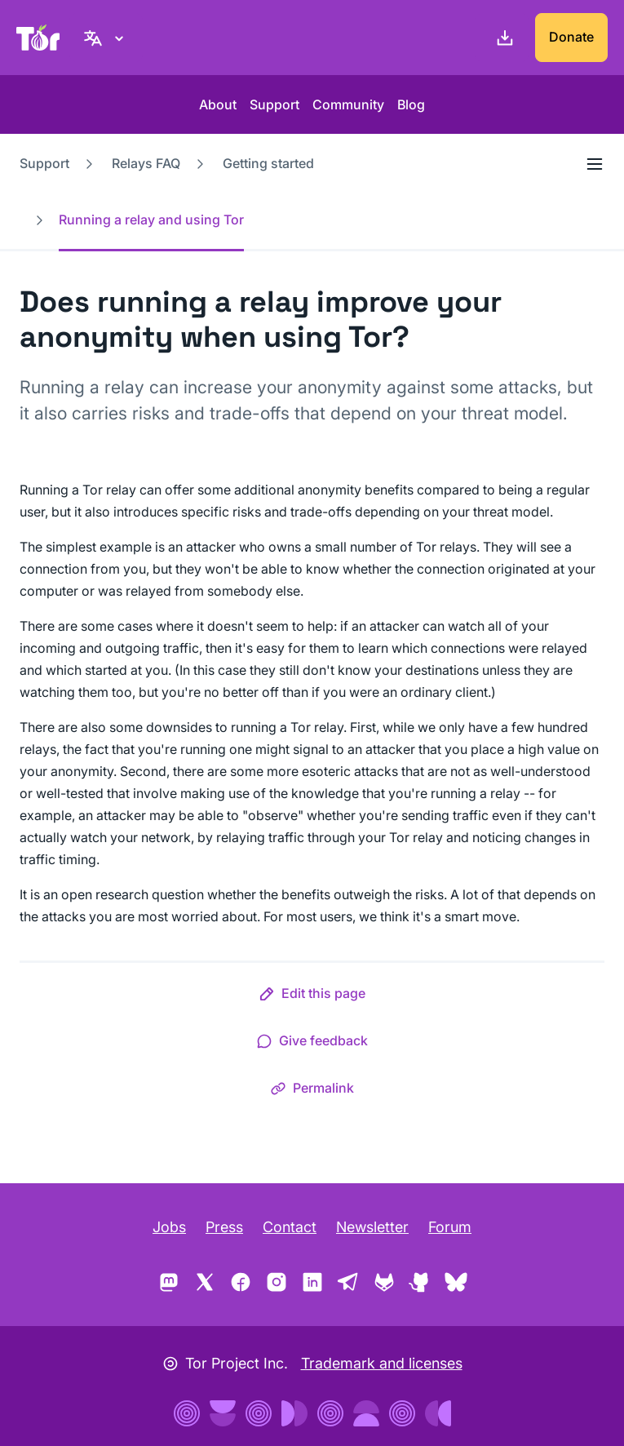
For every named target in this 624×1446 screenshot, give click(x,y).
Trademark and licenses (381, 1363)
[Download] (502, 37)
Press (224, 1226)
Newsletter (372, 1226)
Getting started (268, 163)
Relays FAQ (146, 163)
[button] (312, 996)
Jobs (169, 1226)
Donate (571, 37)
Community (348, 104)
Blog (411, 104)
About (218, 104)
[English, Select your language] (106, 37)
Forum (449, 1226)
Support (274, 104)
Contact (289, 1226)
